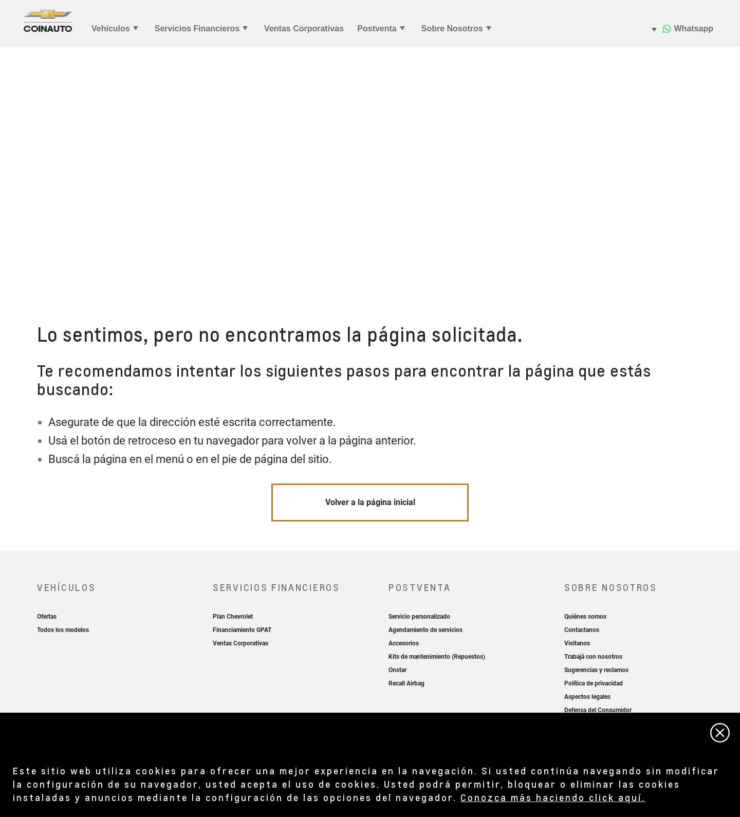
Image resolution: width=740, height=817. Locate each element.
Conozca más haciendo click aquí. (552, 797)
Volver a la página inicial (370, 502)
